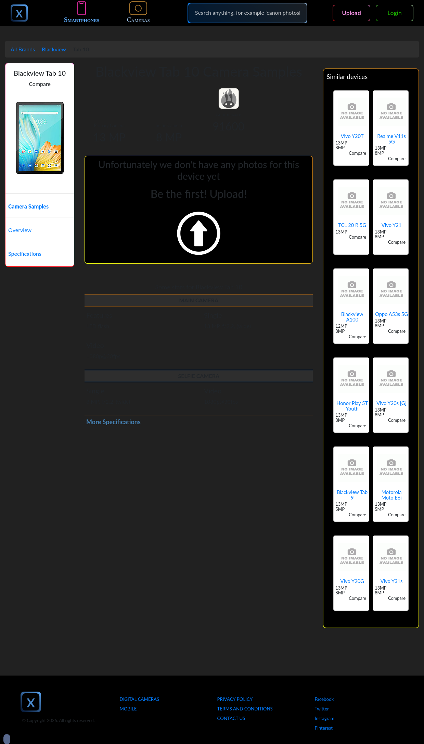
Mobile (128, 708)
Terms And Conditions (245, 708)
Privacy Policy (235, 699)
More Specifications (113, 422)
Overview (19, 230)
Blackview (54, 49)
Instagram (325, 718)
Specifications (24, 253)
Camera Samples (28, 206)
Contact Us (231, 718)
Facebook (324, 699)
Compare (40, 83)
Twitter (322, 708)
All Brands (23, 49)
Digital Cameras (139, 699)
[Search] (247, 13)
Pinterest (324, 728)
